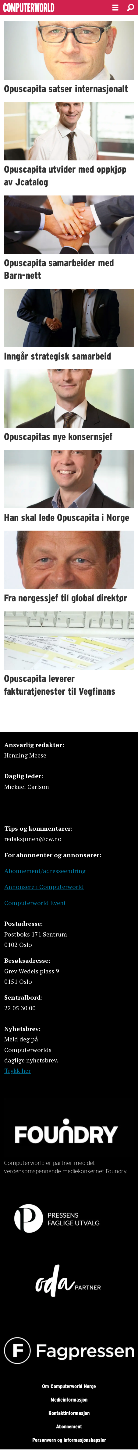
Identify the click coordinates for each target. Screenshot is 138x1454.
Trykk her (17, 1070)
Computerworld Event (35, 903)
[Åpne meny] (115, 7)
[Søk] (130, 7)
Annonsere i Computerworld (44, 887)
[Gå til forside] (50, 7)
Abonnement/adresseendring (45, 871)
